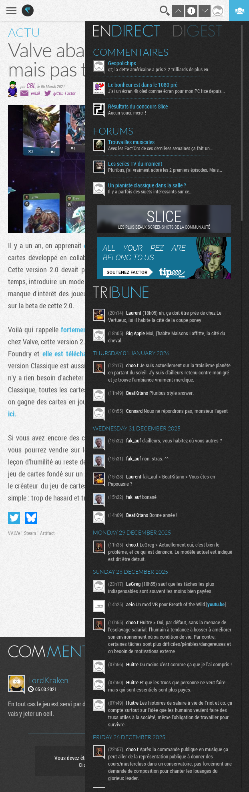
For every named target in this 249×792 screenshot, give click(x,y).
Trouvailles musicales (131, 142)
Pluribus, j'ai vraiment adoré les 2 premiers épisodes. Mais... (165, 170)
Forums (113, 131)
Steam (30, 533)
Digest (197, 31)
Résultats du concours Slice (138, 106)
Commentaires (131, 52)
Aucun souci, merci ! (127, 112)
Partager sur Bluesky (31, 518)
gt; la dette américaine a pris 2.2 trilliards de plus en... (160, 69)
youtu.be (216, 604)
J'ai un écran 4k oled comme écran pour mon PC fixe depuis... (166, 91)
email (35, 93)
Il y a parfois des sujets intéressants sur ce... (150, 191)
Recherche (165, 11)
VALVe (14, 533)
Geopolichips (122, 63)
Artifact (47, 533)
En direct (126, 31)
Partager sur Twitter (14, 518)
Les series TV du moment (135, 164)
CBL (31, 85)
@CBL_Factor (64, 93)
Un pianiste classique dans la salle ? (147, 185)
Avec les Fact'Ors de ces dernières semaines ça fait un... (160, 148)
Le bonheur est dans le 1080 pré (142, 85)
